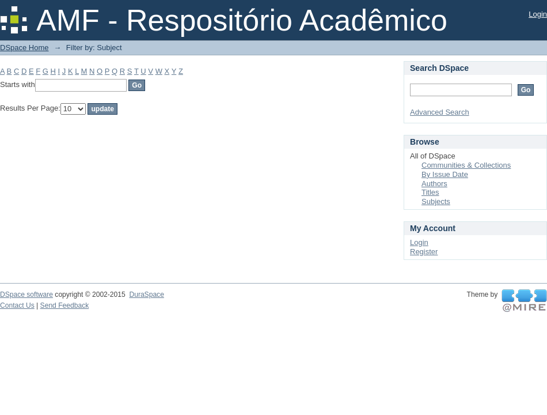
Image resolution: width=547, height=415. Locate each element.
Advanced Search (439, 112)
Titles (430, 192)
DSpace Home (24, 47)
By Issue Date (444, 174)
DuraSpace (146, 294)
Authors (434, 183)
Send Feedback (64, 305)
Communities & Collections (466, 165)
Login (538, 14)
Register (424, 251)
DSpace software (26, 294)
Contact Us (17, 305)
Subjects (435, 201)
